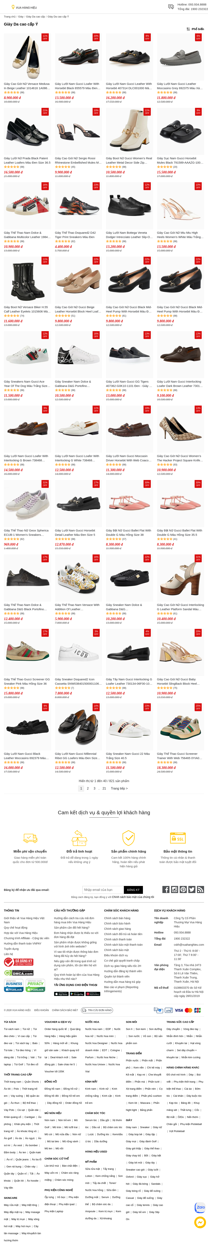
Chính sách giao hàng (117, 928)
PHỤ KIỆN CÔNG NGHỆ (59, 1190)
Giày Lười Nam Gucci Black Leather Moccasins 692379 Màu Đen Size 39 (25, 756)
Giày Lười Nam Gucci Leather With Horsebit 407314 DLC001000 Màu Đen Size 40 (129, 86)
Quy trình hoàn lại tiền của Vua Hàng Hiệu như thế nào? (76, 976)
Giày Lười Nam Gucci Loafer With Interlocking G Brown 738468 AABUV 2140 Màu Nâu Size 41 (26, 458)
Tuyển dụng (11, 948)
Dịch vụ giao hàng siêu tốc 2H (122, 965)
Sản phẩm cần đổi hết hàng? (71, 927)
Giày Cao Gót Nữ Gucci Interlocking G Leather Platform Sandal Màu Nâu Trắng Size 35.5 (180, 607)
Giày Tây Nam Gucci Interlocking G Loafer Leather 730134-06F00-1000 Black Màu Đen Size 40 (129, 682)
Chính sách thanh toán (118, 939)
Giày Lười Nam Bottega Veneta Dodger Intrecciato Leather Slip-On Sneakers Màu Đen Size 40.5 (129, 235)
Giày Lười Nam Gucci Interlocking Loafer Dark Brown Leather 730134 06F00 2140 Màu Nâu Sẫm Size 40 (180, 384)
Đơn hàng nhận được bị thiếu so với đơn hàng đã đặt (76, 935)
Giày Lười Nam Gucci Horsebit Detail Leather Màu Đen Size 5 (75, 533)
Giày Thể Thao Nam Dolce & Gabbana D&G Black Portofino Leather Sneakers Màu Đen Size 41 (27, 607)
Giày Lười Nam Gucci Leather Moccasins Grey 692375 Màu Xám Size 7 (179, 86)
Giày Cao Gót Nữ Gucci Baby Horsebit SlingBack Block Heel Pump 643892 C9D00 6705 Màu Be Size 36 (180, 682)
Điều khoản (41, 1010)
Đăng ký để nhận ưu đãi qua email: (26, 889)
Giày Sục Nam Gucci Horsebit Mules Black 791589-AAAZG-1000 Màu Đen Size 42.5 (179, 161)
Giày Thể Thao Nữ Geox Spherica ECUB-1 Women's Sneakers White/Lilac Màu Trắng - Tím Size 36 (26, 533)
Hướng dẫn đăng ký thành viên (123, 971)
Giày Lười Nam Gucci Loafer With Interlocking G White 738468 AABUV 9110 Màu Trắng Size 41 (77, 458)
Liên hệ (8, 954)
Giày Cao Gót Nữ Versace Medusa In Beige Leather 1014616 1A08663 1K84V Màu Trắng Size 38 (27, 86)
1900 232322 (199, 9)
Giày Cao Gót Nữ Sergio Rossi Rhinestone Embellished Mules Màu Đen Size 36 (78, 161)
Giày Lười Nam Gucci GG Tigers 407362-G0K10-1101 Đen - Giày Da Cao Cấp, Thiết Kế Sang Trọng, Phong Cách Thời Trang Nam (129, 384)
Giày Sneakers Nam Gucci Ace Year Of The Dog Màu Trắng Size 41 (25, 384)
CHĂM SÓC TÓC (95, 1113)
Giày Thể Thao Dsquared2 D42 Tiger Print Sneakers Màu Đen (75, 235)
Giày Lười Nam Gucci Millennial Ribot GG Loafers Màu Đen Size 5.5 (76, 756)
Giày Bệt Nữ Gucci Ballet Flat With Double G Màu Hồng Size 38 (128, 533)
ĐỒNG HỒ (51, 1081)
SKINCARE (10, 1197)
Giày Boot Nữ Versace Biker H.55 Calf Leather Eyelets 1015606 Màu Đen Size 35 (26, 309)
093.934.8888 (197, 4)
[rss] (200, 889)
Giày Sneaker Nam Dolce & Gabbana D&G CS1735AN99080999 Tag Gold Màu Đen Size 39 (129, 607)
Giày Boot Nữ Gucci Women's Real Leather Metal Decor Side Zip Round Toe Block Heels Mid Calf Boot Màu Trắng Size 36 (129, 161)
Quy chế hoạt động (15, 927)
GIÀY (129, 1120)
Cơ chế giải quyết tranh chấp (122, 960)
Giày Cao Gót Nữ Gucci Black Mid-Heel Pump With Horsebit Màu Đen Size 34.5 (180, 309)
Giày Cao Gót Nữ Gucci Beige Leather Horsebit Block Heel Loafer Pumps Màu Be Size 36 (78, 309)
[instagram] (174, 889)
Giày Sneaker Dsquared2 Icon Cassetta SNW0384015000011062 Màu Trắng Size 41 (78, 682)
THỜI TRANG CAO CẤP (18, 1074)
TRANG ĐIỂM (134, 1053)
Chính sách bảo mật (116, 950)
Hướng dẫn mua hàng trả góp (122, 981)
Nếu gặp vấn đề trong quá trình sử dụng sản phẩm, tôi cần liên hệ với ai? (75, 965)
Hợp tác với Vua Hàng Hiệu (21, 932)
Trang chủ (10, 16)
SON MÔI (131, 1021)
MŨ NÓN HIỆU (53, 1113)
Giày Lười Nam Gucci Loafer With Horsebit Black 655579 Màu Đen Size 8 (77, 86)
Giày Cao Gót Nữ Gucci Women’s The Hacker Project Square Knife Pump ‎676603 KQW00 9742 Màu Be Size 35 (179, 458)
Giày (20, 16)
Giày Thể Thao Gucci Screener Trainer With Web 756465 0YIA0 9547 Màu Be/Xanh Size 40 (178, 756)
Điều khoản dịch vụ (116, 955)
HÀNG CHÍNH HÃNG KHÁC (183, 1067)
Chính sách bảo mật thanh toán (123, 944)
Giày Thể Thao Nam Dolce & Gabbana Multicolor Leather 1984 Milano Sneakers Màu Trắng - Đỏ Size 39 (26, 235)
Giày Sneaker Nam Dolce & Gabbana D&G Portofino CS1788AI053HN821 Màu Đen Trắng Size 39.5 (75, 384)
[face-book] (165, 889)
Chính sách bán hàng (117, 918)
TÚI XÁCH (10, 1021)
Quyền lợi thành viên (117, 976)
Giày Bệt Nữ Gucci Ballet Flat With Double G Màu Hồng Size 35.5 (179, 533)
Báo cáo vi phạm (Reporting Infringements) (121, 989)
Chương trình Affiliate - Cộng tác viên (26, 938)
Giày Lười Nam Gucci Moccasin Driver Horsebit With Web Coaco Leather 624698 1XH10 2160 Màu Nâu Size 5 (128, 458)
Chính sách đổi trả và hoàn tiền (123, 934)
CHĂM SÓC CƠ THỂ (57, 1158)
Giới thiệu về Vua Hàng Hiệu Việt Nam (24, 920)
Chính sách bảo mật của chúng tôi (133, 897)
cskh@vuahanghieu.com (189, 944)
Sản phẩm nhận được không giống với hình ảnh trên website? (75, 944)
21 (104, 788)
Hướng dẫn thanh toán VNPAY (22, 943)
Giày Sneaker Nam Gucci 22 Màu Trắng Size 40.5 (128, 756)
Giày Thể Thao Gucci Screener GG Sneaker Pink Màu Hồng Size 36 (27, 681)
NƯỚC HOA (92, 1021)
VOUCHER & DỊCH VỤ (58, 1021)
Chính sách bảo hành (117, 923)
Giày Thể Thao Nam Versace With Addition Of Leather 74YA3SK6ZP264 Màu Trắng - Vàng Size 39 (77, 607)
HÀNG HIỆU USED (96, 1151)
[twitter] (191, 889)
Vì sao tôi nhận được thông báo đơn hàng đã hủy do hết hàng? (76, 953)
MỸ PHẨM (91, 1161)
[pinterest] (183, 889)
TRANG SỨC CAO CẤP (180, 1021)
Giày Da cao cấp (35, 16)
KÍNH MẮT (91, 1081)
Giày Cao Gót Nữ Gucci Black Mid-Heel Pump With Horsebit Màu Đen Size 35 (129, 309)
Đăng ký (133, 889)
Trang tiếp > (119, 788)
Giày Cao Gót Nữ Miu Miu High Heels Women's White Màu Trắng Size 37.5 (179, 235)
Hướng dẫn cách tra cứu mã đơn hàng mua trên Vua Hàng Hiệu (74, 920)
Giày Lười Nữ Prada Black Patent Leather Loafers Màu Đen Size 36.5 (27, 160)
